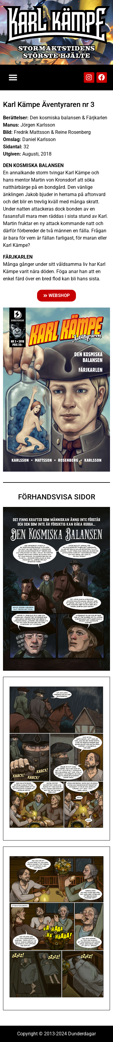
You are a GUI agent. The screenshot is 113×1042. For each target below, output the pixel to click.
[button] (13, 77)
